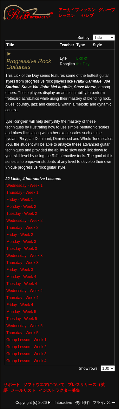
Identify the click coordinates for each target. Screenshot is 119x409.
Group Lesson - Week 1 (26, 340)
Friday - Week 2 (19, 234)
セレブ (87, 15)
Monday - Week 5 (21, 312)
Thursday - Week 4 (22, 298)
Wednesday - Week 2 (24, 220)
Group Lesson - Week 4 (26, 361)
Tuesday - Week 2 (21, 213)
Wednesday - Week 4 (24, 290)
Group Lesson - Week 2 (26, 347)
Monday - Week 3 (21, 241)
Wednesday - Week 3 (24, 255)
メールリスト (23, 390)
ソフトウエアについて (43, 384)
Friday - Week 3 (19, 269)
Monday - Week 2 (21, 206)
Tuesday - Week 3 (21, 248)
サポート (11, 384)
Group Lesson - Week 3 (26, 354)
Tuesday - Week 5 (21, 319)
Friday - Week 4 (19, 305)
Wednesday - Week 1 (24, 185)
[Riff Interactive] (28, 12)
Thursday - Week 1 (22, 192)
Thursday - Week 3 (22, 262)
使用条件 (82, 402)
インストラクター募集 (59, 390)
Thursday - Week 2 (22, 227)
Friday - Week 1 (19, 199)
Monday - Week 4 (21, 276)
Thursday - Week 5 (22, 333)
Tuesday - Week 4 (21, 283)
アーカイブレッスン (77, 9)
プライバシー (104, 402)
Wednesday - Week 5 (24, 326)
